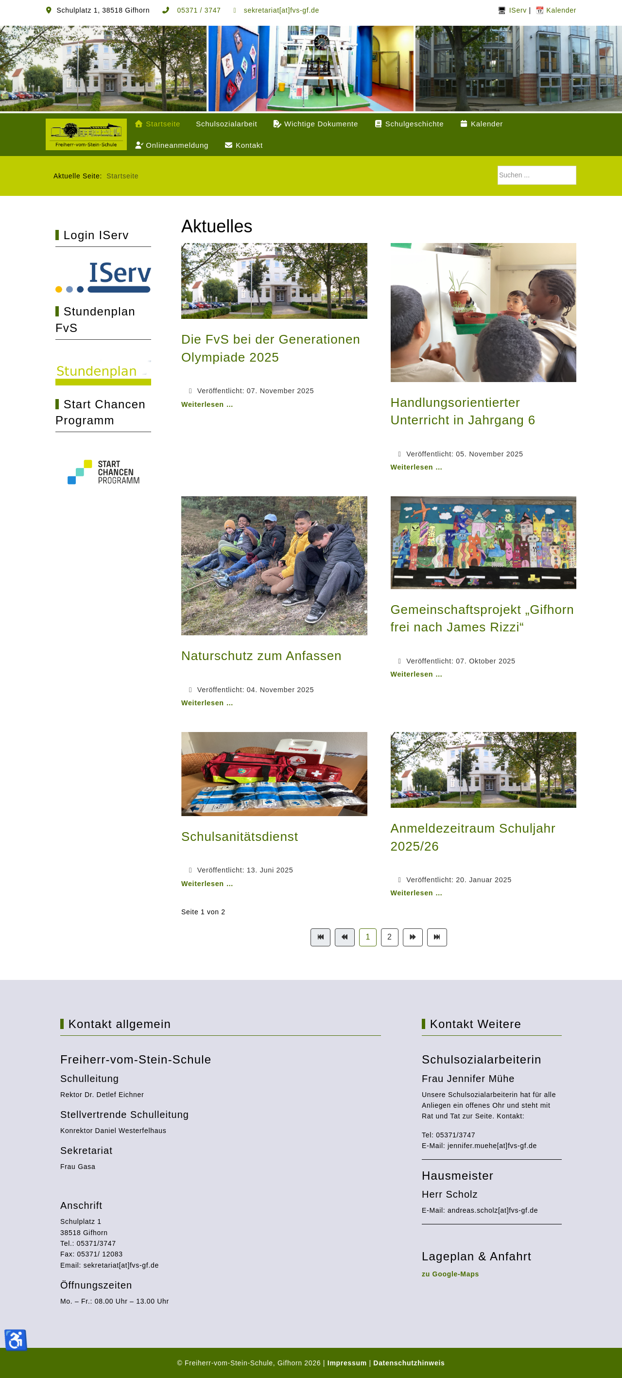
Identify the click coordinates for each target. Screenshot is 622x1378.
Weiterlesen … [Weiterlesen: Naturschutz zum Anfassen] (207, 703)
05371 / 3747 (198, 10)
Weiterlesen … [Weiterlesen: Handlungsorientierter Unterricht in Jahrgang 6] (417, 467)
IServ (518, 10)
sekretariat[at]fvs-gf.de (280, 10)
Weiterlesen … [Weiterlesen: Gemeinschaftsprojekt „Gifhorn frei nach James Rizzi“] (417, 674)
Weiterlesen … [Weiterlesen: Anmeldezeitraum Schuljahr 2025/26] (417, 893)
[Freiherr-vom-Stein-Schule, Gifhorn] (86, 134)
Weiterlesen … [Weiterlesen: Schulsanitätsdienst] (207, 884)
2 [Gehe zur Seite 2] (389, 937)
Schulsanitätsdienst (239, 836)
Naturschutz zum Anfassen (261, 655)
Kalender (560, 10)
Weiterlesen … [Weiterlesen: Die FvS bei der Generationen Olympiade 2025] (207, 404)
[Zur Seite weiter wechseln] (413, 937)
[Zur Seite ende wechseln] (437, 937)
